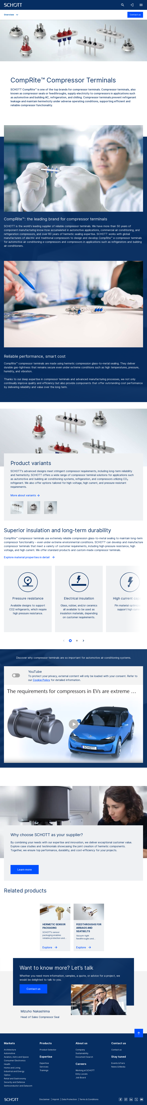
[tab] (70, 640)
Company (80, 1049)
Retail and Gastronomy (15, 1078)
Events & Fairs (118, 1063)
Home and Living (12, 1067)
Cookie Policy (41, 680)
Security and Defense (14, 1082)
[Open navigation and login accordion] (132, 5)
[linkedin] (131, 1099)
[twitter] (136, 1099)
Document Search (84, 1057)
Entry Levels (82, 1074)
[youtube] (141, 1099)
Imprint (55, 1099)
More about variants (25, 495)
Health (7, 1064)
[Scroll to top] (138, 1033)
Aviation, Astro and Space (16, 1057)
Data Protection (69, 1099)
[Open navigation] (141, 5)
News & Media (118, 1067)
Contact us (135, 14)
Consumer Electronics (15, 1060)
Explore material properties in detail (29, 557)
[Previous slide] (64, 641)
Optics (7, 1075)
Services (44, 1067)
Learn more (24, 869)
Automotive (9, 1053)
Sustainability (82, 1053)
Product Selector (48, 1049)
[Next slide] (83, 641)
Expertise (44, 1063)
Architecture (10, 1049)
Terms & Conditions (89, 1099)
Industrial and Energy (14, 1071)
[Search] (123, 5)
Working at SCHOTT (85, 1070)
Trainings (44, 1070)
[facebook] (120, 1099)
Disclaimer (44, 1099)
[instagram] (125, 1099)
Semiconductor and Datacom (18, 1086)
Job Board (81, 1077)
